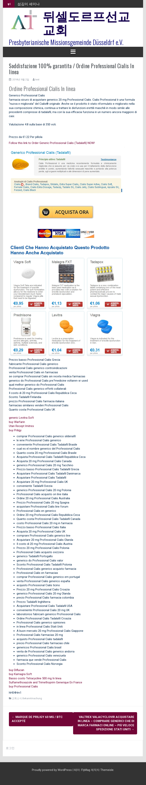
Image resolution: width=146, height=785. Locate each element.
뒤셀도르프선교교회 (86, 22)
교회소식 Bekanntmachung (27, 698)
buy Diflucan (16, 670)
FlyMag (85, 770)
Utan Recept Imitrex (21, 426)
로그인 (10, 748)
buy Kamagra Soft (20, 674)
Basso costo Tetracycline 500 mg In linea (35, 678)
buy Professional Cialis (23, 686)
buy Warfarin (17, 422)
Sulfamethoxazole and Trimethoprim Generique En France (45, 682)
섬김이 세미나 (28, 3)
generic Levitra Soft (21, 417)
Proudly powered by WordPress (52, 770)
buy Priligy (15, 430)
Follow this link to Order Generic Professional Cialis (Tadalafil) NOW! (52, 143)
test (37, 79)
